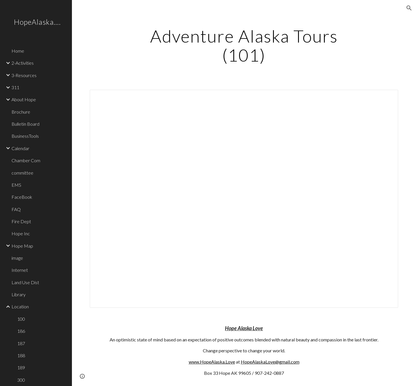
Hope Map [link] (22, 246)
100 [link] (21, 319)
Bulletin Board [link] (25, 124)
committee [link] (22, 172)
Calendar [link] (20, 148)
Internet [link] (20, 270)
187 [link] (21, 343)
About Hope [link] (24, 99)
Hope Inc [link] (21, 233)
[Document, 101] (244, 199)
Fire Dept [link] (21, 221)
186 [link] (21, 331)
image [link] (17, 258)
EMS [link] (16, 185)
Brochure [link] (21, 111)
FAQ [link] (16, 209)
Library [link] (19, 294)
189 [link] (21, 367)
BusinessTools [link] (25, 136)
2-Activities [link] (23, 63)
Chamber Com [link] (26, 160)
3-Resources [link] (24, 75)
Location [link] (20, 306)
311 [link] (15, 87)
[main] (244, 45)
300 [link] (21, 380)
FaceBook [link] (22, 197)
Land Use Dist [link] (25, 282)
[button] (409, 8)
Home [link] (18, 50)
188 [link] (21, 355)
